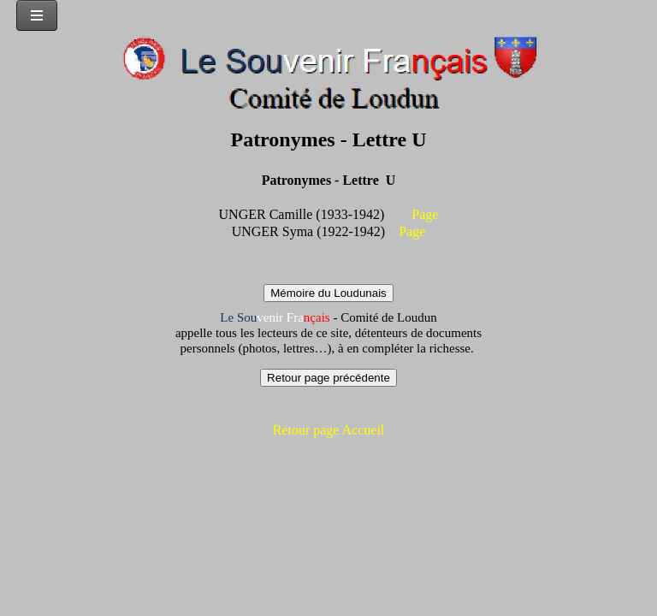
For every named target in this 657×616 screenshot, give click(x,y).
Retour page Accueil (329, 430)
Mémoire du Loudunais (328, 293)
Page (424, 214)
